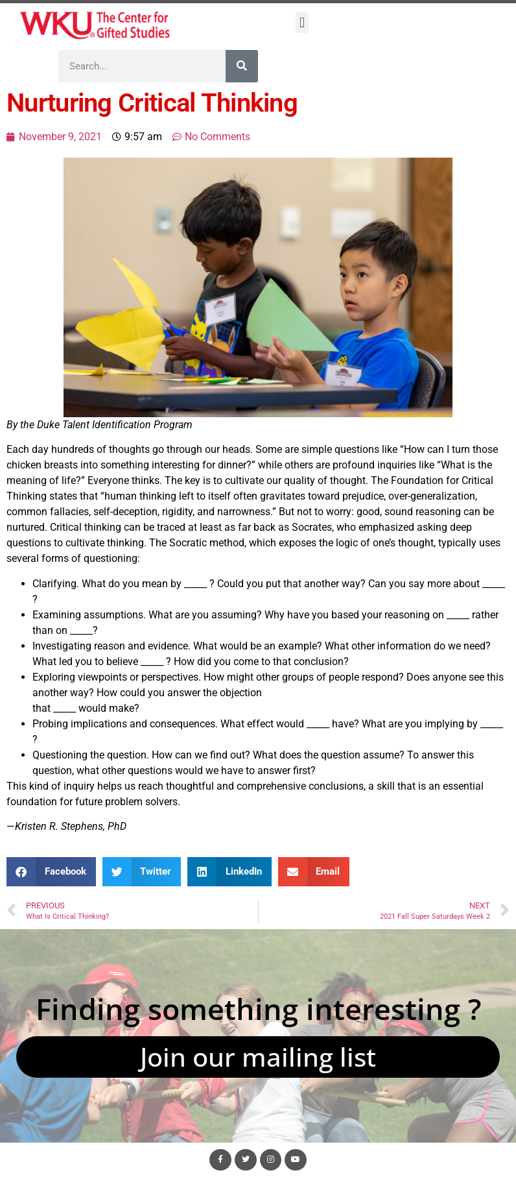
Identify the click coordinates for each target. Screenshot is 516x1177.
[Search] (242, 66)
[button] (302, 22)
